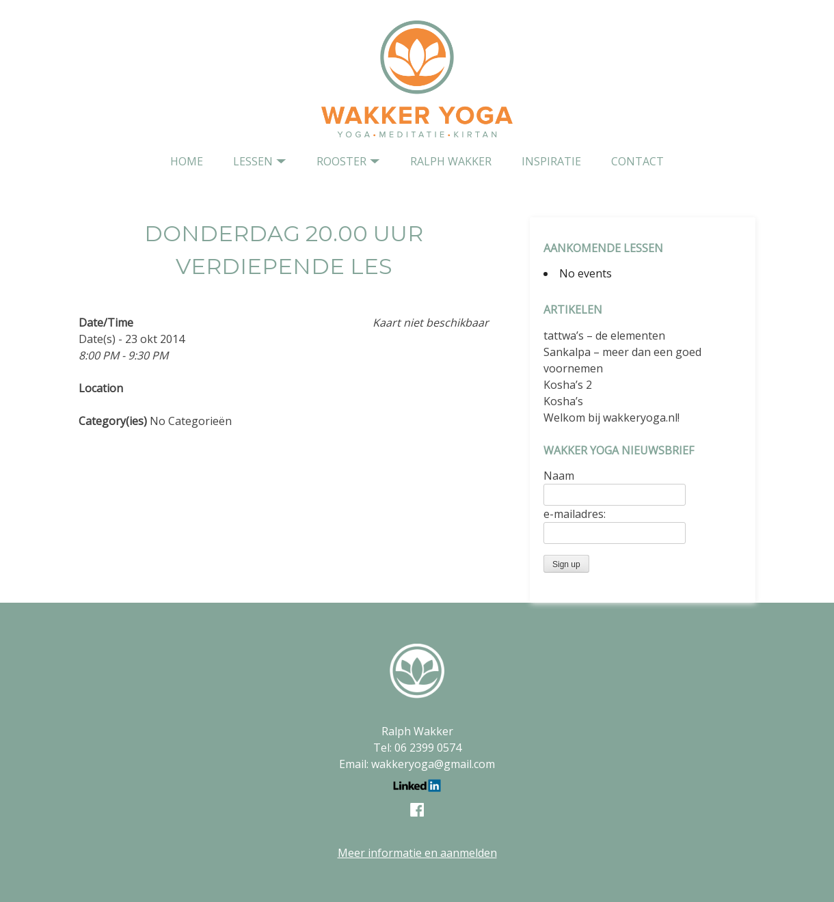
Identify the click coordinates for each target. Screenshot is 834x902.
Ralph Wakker (451, 161)
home (186, 161)
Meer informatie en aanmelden (417, 852)
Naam (558, 475)
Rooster (341, 161)
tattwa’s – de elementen (604, 335)
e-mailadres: (574, 513)
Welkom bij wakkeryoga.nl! (611, 417)
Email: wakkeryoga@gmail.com (417, 763)
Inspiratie (551, 161)
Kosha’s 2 (567, 384)
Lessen (253, 161)
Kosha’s (563, 401)
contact (637, 161)
